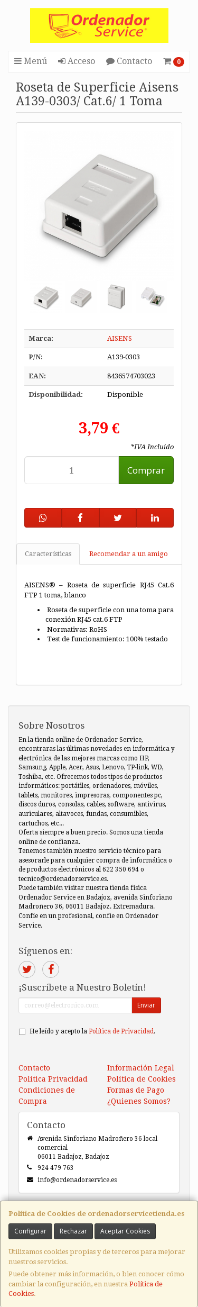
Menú (30, 61)
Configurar (30, 1231)
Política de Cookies (141, 1079)
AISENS (119, 338)
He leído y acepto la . (92, 1031)
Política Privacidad (53, 1079)
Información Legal (140, 1068)
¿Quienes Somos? (139, 1101)
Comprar (146, 470)
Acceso (76, 61)
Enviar (146, 1005)
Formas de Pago (135, 1090)
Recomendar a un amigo (128, 554)
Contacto (129, 61)
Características (48, 554)
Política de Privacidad (121, 1031)
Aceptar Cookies (125, 1231)
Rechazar (73, 1231)
